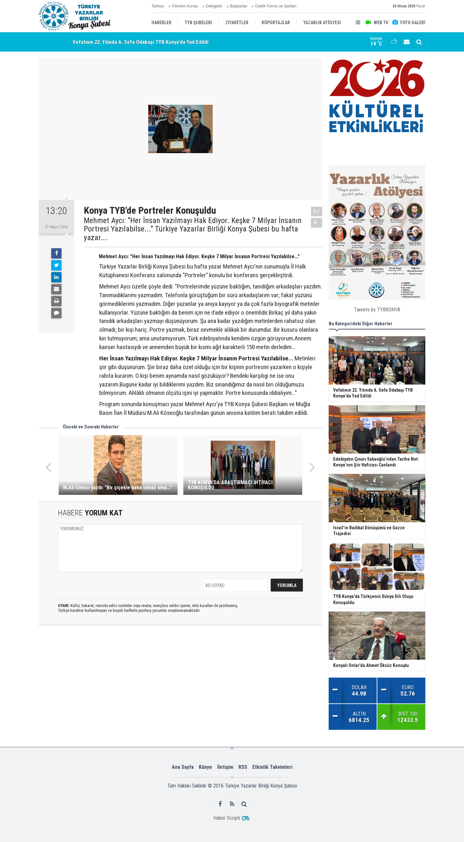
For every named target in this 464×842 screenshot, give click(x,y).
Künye (205, 767)
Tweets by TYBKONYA (377, 310)
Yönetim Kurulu (185, 6)
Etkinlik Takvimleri (272, 767)
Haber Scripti (226, 818)
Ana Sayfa (183, 767)
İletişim (225, 767)
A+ (316, 211)
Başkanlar (238, 6)
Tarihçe (157, 6)
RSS (242, 767)
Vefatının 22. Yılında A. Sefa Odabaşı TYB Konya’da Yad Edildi (140, 42)
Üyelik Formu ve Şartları (275, 6)
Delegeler (214, 6)
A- (317, 223)
